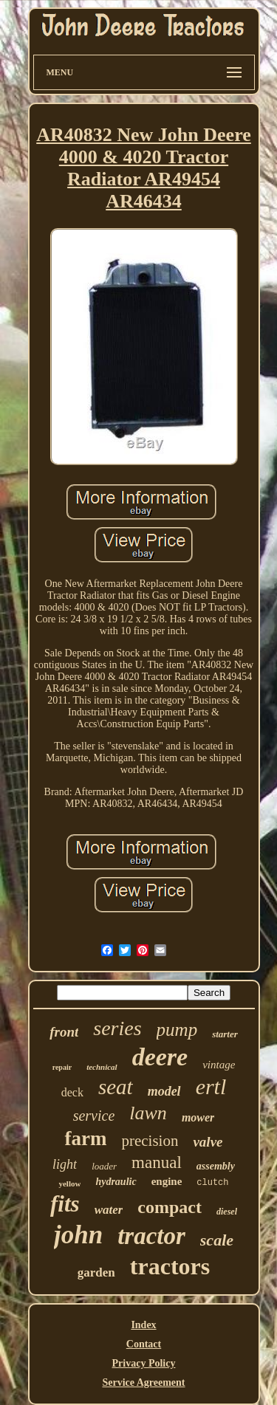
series (117, 1028)
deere (160, 1057)
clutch (212, 1183)
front (63, 1032)
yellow (69, 1183)
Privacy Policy (144, 1363)
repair (62, 1067)
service (94, 1115)
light (64, 1164)
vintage (218, 1065)
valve (207, 1142)
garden (96, 1272)
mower (198, 1117)
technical (101, 1066)
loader (104, 1166)
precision (149, 1141)
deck (72, 1092)
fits (65, 1204)
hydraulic (115, 1181)
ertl (211, 1086)
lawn (148, 1113)
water (109, 1210)
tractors (170, 1266)
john (78, 1234)
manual (156, 1162)
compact (169, 1207)
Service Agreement (143, 1382)
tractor (151, 1236)
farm (85, 1138)
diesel (226, 1211)
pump (177, 1030)
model (164, 1091)
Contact (143, 1344)
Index (143, 1324)
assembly (215, 1166)
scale (216, 1240)
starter (225, 1034)
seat (115, 1087)
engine (166, 1181)
